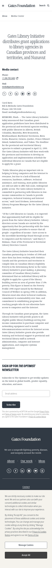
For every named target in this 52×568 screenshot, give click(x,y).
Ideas (4, 16)
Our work (26, 461)
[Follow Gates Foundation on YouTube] (28, 94)
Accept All (26, 555)
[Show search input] (44, 5)
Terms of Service (11, 414)
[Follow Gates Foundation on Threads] (35, 94)
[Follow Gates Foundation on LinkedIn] (16, 94)
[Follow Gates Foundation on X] (4, 94)
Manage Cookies (26, 545)
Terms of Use (33, 535)
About (11, 461)
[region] (26, 529)
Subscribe (11, 404)
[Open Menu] (3, 5)
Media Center (17, 16)
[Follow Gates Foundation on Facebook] (10, 94)
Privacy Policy (44, 411)
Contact (26, 486)
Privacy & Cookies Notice (37, 416)
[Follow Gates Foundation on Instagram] (22, 94)
